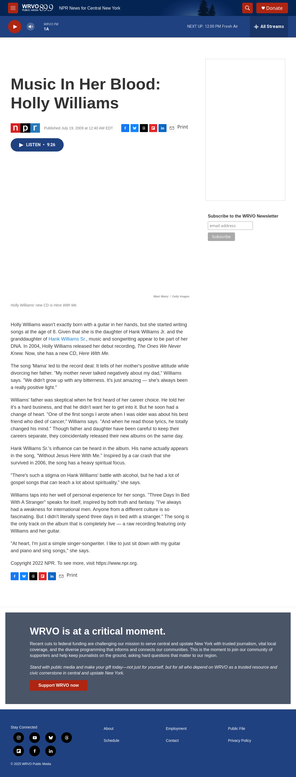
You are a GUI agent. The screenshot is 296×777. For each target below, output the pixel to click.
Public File (236, 729)
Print (182, 127)
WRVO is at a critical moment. (97, 631)
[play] (14, 27)
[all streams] (269, 26)
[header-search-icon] (247, 8)
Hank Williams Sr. (67, 339)
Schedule (111, 741)
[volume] (30, 27)
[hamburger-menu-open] (13, 8)
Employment (176, 729)
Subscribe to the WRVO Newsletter (243, 216)
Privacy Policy (239, 741)
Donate (274, 8)
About (108, 729)
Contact (172, 741)
